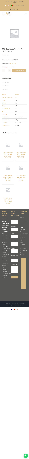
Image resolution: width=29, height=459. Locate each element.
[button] (26, 456)
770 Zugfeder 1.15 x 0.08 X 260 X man (21, 154)
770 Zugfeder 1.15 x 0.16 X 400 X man (8, 200)
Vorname (14, 226)
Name (13, 219)
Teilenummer (14, 256)
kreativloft (20, 305)
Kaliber (13, 248)
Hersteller (14, 241)
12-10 (16, 97)
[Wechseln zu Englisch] (8, 5)
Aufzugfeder (12, 63)
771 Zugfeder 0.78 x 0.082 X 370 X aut (8, 177)
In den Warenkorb (19, 70)
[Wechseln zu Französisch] (5, 5)
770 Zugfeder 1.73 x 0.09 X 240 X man (8, 154)
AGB (22, 217)
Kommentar (14, 264)
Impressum (23, 221)
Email (13, 233)
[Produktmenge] (6, 70)
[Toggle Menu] (25, 13)
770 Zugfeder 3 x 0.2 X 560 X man (21, 177)
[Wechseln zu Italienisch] (12, 5)
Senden (15, 277)
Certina (17, 94)
